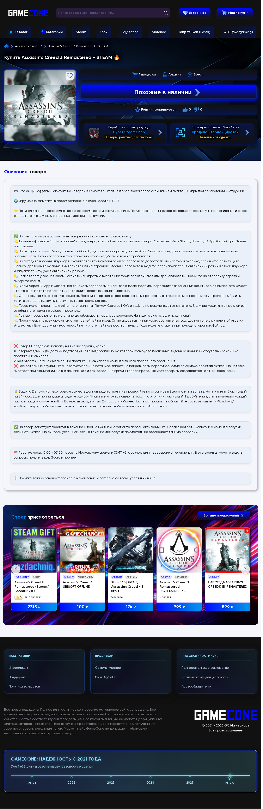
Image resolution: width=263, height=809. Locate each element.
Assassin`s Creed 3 (28, 46)
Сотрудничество (108, 751)
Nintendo (159, 32)
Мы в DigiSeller (106, 761)
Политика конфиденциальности (205, 761)
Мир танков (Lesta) (194, 32)
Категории (54, 32)
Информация (18, 751)
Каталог (21, 32)
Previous (15, 611)
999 (179, 607)
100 (82, 607)
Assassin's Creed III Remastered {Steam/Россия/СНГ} (31, 587)
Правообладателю (196, 770)
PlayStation (129, 32)
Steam (81, 32)
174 (131, 607)
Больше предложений (224, 515)
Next (245, 611)
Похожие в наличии (167, 92)
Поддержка (17, 761)
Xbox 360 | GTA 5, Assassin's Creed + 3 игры (127, 587)
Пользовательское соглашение (205, 751)
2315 (34, 607)
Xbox (103, 32)
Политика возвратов (24, 770)
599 (227, 607)
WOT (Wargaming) (238, 32)
